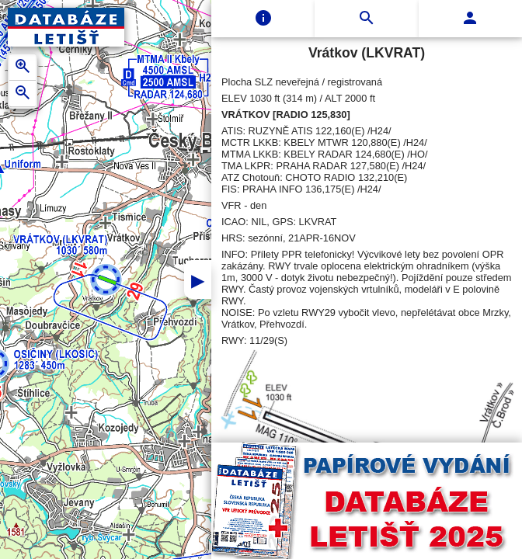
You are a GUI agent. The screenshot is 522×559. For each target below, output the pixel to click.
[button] (106, 280)
